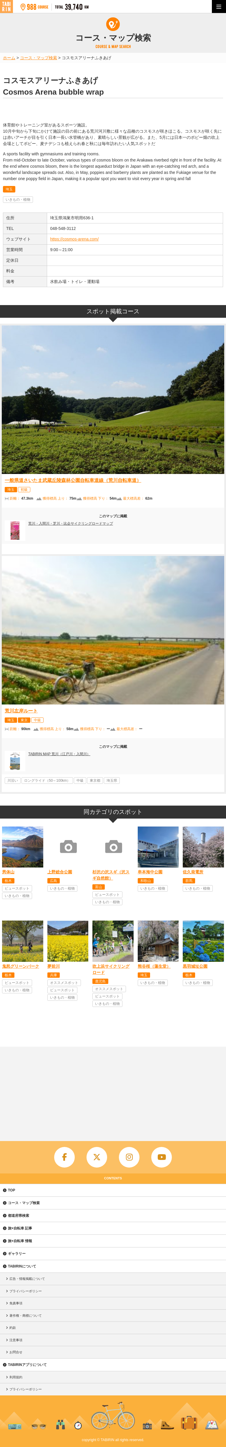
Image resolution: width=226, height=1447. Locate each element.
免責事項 (15, 1303)
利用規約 (15, 1377)
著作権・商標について (25, 1315)
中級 (37, 720)
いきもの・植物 (18, 199)
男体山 (8, 872)
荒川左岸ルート (21, 710)
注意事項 (15, 1340)
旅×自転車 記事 (20, 1228)
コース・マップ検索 (24, 1203)
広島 (53, 881)
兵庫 (53, 975)
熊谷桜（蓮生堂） (154, 966)
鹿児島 (100, 981)
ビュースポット (17, 888)
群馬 (188, 881)
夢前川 (53, 966)
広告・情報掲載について (27, 1278)
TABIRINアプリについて (27, 1365)
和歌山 (145, 881)
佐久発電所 (193, 872)
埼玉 (9, 189)
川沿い (12, 780)
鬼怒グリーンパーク (20, 966)
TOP (11, 1190)
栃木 (8, 881)
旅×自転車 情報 (20, 1241)
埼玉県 (112, 780)
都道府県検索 (18, 1216)
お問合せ (15, 1352)
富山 (98, 887)
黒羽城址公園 (195, 966)
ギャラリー (17, 1254)
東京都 (95, 780)
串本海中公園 (150, 872)
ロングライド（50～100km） (47, 780)
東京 (24, 720)
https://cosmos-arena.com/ (74, 239)
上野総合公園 (59, 872)
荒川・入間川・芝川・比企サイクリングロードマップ (70, 523)
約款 (12, 1327)
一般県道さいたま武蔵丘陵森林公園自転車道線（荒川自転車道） (73, 480)
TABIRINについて (22, 1266)
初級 (24, 490)
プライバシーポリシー (25, 1291)
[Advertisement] (113, 1091)
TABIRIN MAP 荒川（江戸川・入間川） (59, 754)
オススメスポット (64, 983)
